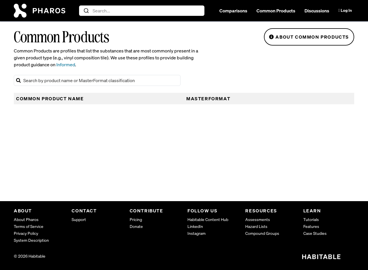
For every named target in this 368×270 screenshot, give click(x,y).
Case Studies (315, 233)
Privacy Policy (26, 233)
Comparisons (233, 10)
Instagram (196, 233)
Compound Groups (262, 233)
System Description (31, 240)
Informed (65, 64)
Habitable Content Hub (207, 219)
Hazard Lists (256, 226)
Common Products (275, 10)
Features (311, 226)
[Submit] (86, 10)
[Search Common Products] (97, 80)
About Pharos (26, 219)
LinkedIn (195, 226)
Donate (136, 226)
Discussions (316, 10)
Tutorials (311, 219)
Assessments (257, 219)
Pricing (136, 219)
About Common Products (309, 37)
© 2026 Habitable (29, 256)
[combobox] (142, 10)
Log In (345, 10)
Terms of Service (28, 226)
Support (79, 219)
